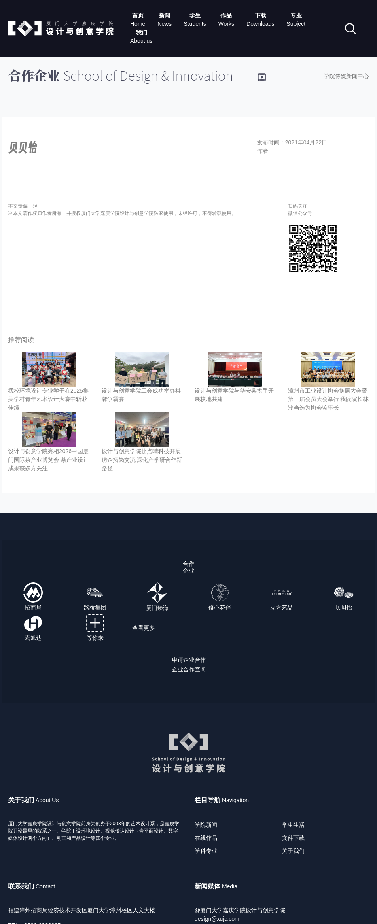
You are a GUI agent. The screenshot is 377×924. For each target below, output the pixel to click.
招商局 (33, 607)
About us (141, 41)
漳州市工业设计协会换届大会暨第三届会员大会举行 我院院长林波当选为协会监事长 (328, 399)
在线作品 (206, 838)
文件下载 (293, 838)
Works (226, 24)
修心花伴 (219, 607)
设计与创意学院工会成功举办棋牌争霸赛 (141, 394)
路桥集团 (95, 607)
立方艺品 (281, 607)
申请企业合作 (189, 659)
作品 (226, 15)
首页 (138, 15)
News (164, 24)
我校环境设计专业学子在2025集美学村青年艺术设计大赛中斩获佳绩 (48, 399)
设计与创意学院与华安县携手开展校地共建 (234, 394)
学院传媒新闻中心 (346, 76)
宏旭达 (33, 638)
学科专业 (206, 851)
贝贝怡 (343, 607)
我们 (141, 32)
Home (137, 24)
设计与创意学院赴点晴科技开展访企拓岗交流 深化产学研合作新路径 (142, 460)
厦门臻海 (157, 608)
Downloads (260, 24)
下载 (260, 15)
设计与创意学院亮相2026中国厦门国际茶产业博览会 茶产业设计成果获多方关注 (48, 460)
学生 (195, 15)
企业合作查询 (189, 669)
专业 (296, 15)
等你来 (95, 638)
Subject (295, 24)
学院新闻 (206, 825)
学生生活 (293, 825)
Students (195, 24)
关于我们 (293, 851)
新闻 (164, 15)
